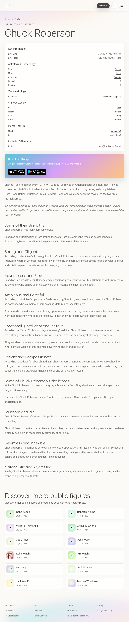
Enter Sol (103, 6)
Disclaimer (72, 611)
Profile (17, 19)
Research (38, 611)
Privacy (100, 605)
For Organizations (13, 616)
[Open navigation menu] (121, 6)
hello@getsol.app (104, 611)
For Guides (9, 605)
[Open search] (114, 6)
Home (7, 19)
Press (36, 605)
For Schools (10, 611)
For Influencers (40, 616)
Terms (70, 605)
